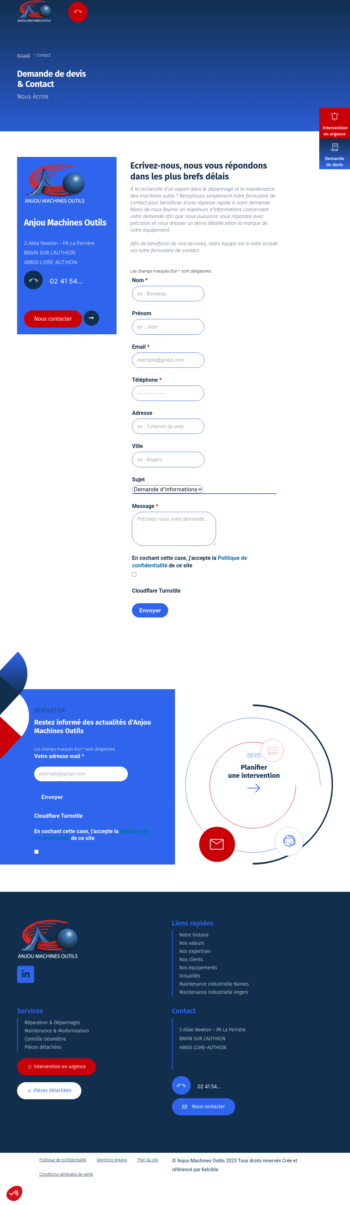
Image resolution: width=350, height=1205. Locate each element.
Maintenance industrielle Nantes (214, 987)
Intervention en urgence (335, 130)
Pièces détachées (43, 1050)
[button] (14, 1193)
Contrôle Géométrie (45, 1042)
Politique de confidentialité (62, 1163)
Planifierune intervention (254, 774)
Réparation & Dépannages (52, 1026)
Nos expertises (195, 954)
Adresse (142, 414)
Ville (137, 448)
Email (140, 347)
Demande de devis (334, 161)
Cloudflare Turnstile (156, 593)
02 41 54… (66, 281)
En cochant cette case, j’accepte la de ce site (91, 837)
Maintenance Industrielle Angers (213, 995)
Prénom (141, 314)
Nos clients (191, 963)
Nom (139, 280)
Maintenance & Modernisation (57, 1034)
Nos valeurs (191, 946)
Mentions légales (112, 1163)
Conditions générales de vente (66, 1177)
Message (145, 509)
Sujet (138, 482)
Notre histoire (194, 938)
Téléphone (147, 381)
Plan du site (147, 1163)
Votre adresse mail (59, 759)
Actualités (189, 979)
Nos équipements (198, 971)
